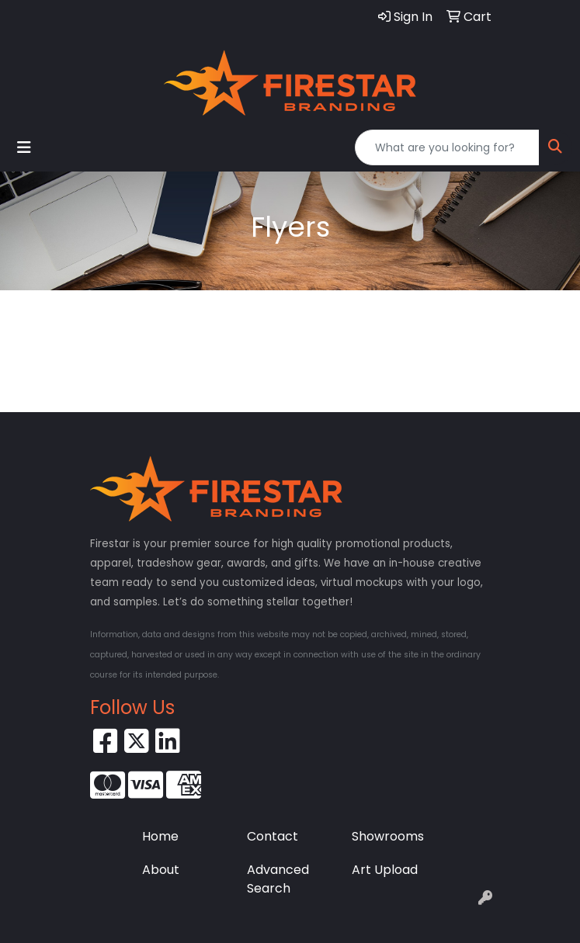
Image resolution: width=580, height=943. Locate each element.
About (160, 870)
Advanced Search (278, 879)
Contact (272, 836)
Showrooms (388, 836)
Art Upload (385, 870)
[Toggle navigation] (24, 147)
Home (160, 836)
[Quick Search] (447, 147)
